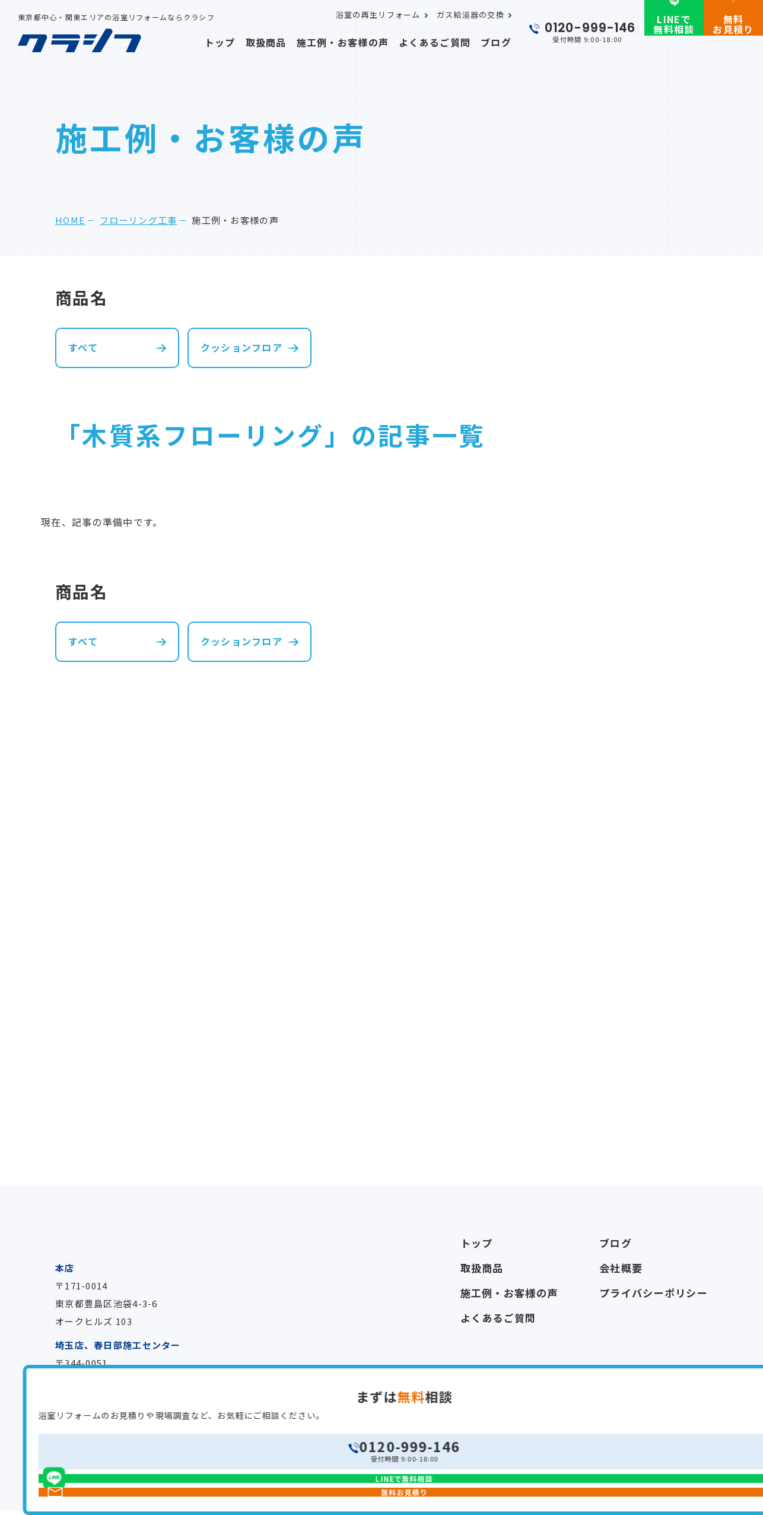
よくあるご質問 (442, 42)
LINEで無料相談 (673, 43)
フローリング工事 (138, 220)
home (70, 220)
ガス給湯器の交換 (470, 25)
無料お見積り (733, 43)
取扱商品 (291, 42)
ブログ (497, 42)
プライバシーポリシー (653, 1292)
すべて (83, 347)
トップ (249, 42)
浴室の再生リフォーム (378, 25)
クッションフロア (241, 347)
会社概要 (621, 1267)
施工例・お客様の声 (360, 42)
